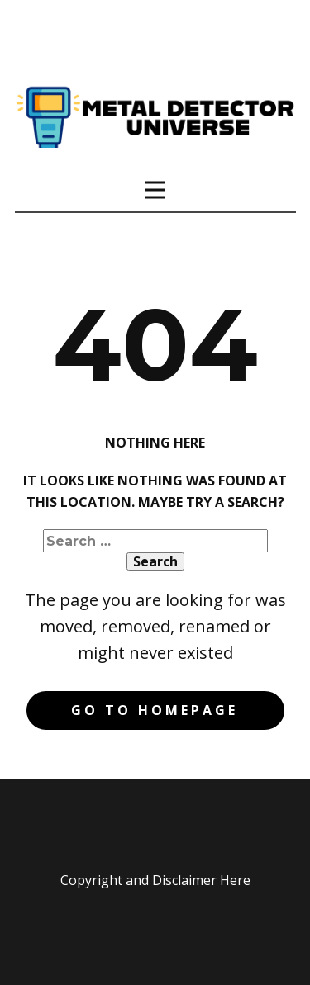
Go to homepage (154, 710)
